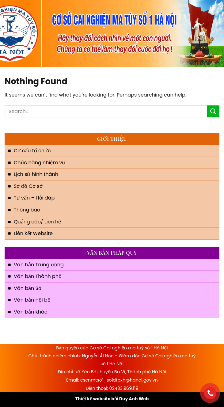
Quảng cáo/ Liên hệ (37, 221)
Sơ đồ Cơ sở (28, 186)
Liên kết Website (33, 233)
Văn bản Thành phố (38, 276)
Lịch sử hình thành (36, 174)
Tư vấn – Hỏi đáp (34, 197)
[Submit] (213, 111)
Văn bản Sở (27, 288)
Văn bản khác (30, 311)
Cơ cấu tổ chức (32, 150)
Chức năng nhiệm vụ (39, 162)
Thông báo (27, 209)
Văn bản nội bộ (32, 299)
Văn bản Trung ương (39, 264)
